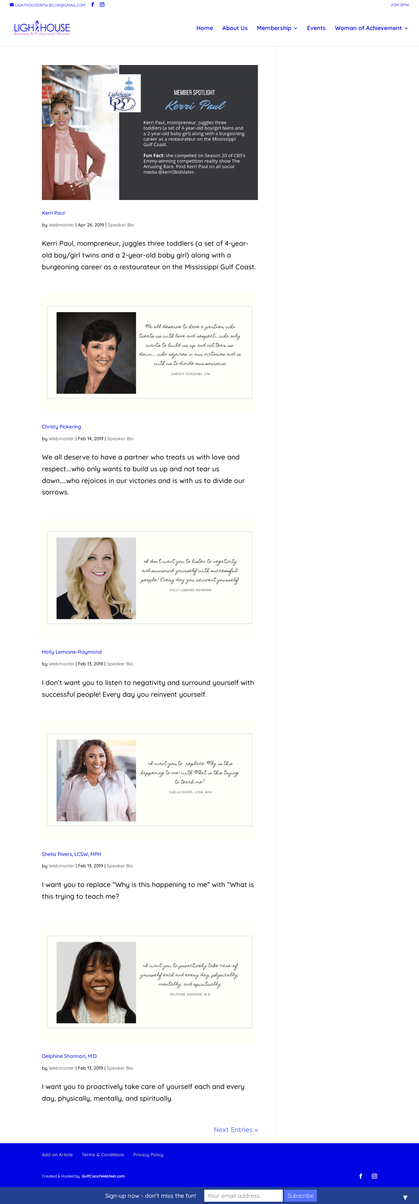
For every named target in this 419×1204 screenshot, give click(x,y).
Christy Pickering (61, 426)
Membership (274, 29)
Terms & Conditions (103, 1155)
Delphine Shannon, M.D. (70, 1056)
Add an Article (57, 1155)
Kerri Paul (53, 212)
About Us (235, 29)
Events (316, 29)
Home (204, 29)
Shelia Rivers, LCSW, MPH (71, 854)
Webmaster (61, 225)
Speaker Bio (121, 225)
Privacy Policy (148, 1155)
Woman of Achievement (368, 29)
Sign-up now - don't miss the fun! (150, 1195)
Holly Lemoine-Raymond (72, 651)
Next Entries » (236, 1129)
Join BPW (399, 5)
